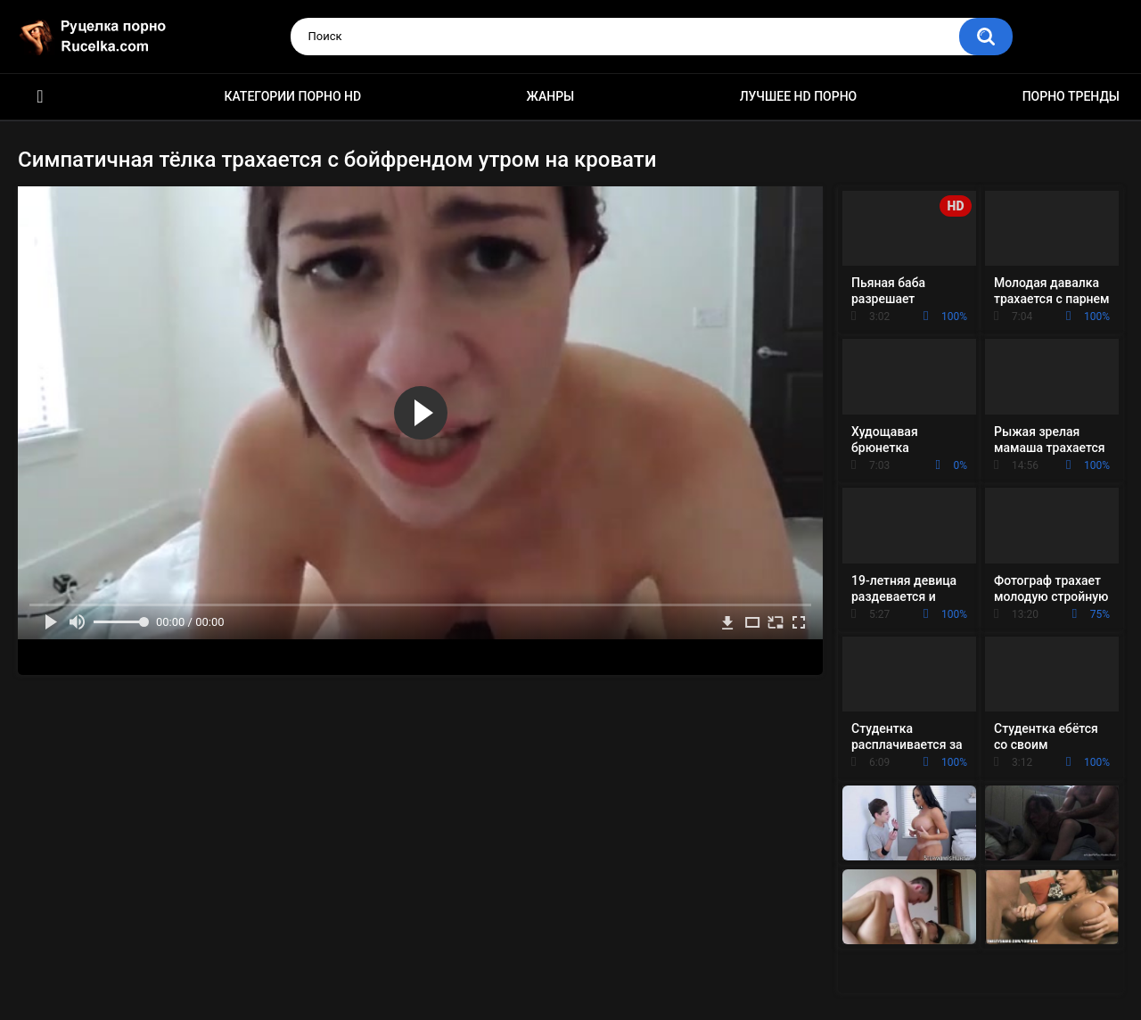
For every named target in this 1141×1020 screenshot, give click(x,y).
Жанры (551, 96)
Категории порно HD (292, 96)
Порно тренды (1071, 96)
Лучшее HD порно (799, 96)
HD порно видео (40, 96)
